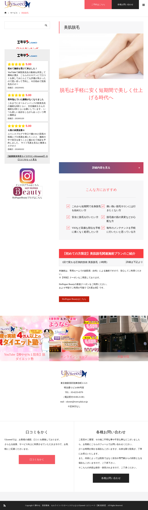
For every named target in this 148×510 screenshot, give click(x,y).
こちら (36, 185)
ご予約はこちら (98, 4)
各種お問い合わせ (125, 4)
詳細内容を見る (101, 167)
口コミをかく (37, 459)
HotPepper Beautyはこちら (74, 299)
